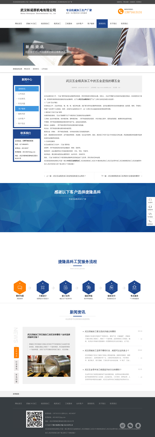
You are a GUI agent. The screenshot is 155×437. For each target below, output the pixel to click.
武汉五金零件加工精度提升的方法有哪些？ (103, 370)
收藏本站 (119, 2)
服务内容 (21, 114)
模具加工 (57, 23)
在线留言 (132, 2)
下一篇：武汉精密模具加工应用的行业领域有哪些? (120, 176)
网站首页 (18, 23)
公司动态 (45, 69)
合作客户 (79, 23)
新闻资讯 (102, 23)
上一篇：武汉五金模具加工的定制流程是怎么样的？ (66, 176)
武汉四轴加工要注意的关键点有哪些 (100, 331)
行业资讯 (21, 99)
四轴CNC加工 (31, 23)
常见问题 (21, 103)
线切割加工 (45, 23)
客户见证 (21, 123)
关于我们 (113, 23)
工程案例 (68, 23)
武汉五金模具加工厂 (85, 99)
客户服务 (91, 23)
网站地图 (126, 2)
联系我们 (139, 2)
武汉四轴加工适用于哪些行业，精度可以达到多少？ (107, 350)
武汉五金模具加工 (74, 161)
